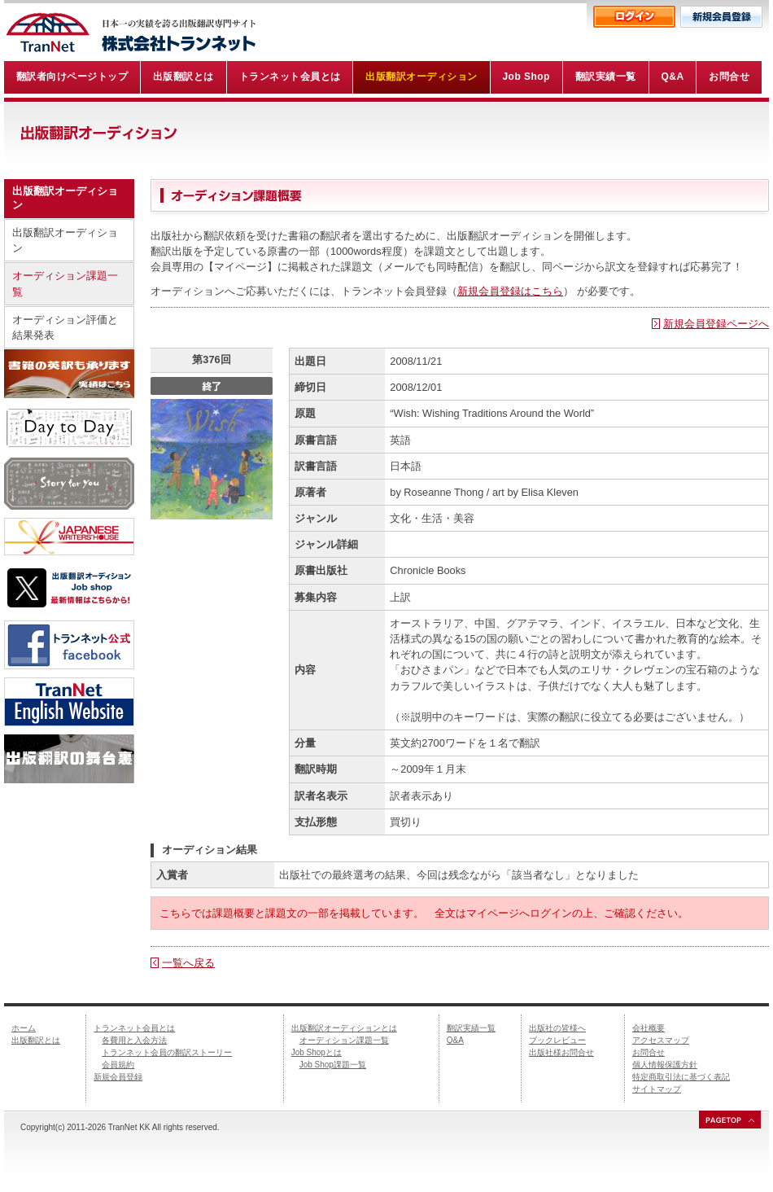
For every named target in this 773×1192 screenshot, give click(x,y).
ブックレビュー (557, 1040)
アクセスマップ (660, 1040)
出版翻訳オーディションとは (344, 1027)
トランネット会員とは (134, 1027)
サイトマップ (656, 1089)
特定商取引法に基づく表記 (681, 1076)
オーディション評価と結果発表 (65, 327)
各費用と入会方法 (134, 1040)
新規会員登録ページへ (716, 324)
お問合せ (648, 1052)
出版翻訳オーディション (65, 240)
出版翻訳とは (35, 1040)
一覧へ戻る (188, 963)
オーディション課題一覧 (65, 283)
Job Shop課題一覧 (332, 1064)
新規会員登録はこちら (510, 291)
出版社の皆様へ (557, 1027)
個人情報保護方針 (664, 1064)
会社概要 (648, 1027)
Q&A (455, 1040)
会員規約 (118, 1064)
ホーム (23, 1027)
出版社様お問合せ (561, 1052)
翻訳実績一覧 (471, 1027)
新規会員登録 (118, 1076)
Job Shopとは (316, 1052)
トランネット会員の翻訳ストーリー (167, 1052)
